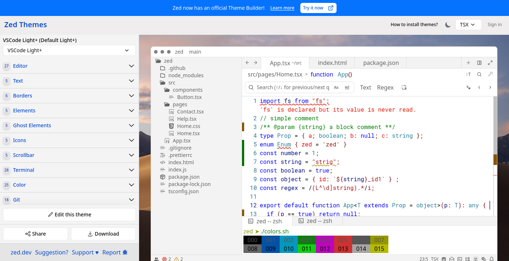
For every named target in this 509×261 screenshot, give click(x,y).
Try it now (318, 8)
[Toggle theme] (448, 24)
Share (35, 233)
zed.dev (21, 252)
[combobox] (468, 24)
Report (115, 252)
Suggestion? (51, 252)
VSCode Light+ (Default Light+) (40, 40)
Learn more (282, 8)
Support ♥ (85, 252)
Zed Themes (25, 24)
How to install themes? (414, 24)
